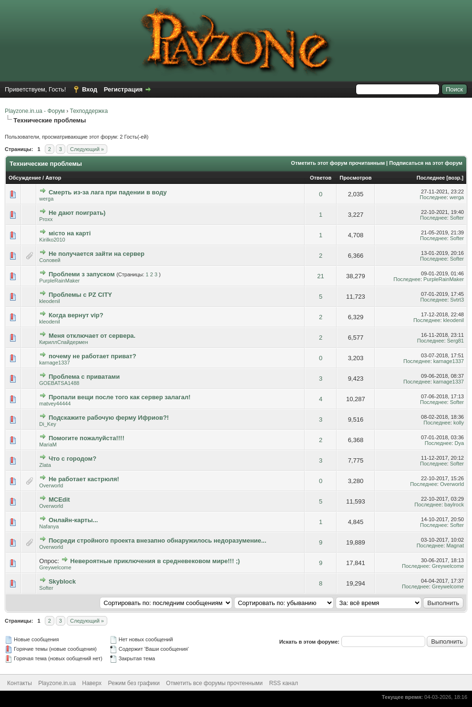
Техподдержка (89, 111)
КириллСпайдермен (63, 342)
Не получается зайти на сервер (96, 253)
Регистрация (123, 89)
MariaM (48, 444)
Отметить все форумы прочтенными (214, 683)
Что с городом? (72, 458)
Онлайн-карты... (73, 520)
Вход (89, 89)
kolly (458, 422)
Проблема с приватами (84, 376)
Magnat (455, 545)
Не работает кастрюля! (84, 479)
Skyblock (62, 581)
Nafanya (49, 526)
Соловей (49, 260)
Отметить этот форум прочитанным (338, 163)
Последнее (431, 178)
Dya (459, 443)
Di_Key (47, 424)
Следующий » (87, 149)
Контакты (19, 683)
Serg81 (455, 340)
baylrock (454, 504)
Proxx (45, 219)
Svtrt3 (457, 300)
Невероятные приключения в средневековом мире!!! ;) (155, 561)
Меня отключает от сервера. (92, 335)
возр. (455, 178)
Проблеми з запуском (82, 274)
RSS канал (283, 683)
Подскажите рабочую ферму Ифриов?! (109, 417)
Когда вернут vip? (76, 315)
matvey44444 (55, 403)
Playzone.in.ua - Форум (35, 111)
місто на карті (70, 233)
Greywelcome (55, 567)
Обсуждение (25, 178)
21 (320, 276)
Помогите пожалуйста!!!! (86, 438)
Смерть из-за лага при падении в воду (108, 192)
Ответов (320, 178)
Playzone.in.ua (57, 683)
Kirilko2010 (52, 239)
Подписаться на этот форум (425, 163)
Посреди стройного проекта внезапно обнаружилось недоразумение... (158, 540)
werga (46, 199)
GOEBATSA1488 (59, 383)
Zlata (45, 465)
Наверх (92, 683)
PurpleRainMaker (59, 280)
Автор (53, 178)
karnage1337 (54, 362)
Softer (457, 218)
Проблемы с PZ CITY (80, 294)
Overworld (51, 485)
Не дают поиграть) (77, 212)
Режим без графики (134, 683)
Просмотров (355, 178)
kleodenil (49, 301)
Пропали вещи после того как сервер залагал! (120, 397)
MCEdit (59, 499)
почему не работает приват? (92, 356)
